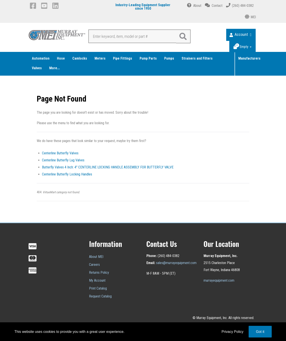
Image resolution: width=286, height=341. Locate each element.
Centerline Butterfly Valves (60, 153)
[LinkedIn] (56, 5)
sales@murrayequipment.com (176, 263)
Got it (260, 332)
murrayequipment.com (219, 280)
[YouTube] (45, 5)
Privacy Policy (233, 332)
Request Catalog (100, 296)
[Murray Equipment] (57, 36)
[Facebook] (34, 5)
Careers (94, 265)
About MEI (96, 257)
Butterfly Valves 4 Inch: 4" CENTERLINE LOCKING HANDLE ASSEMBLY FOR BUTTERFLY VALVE (107, 167)
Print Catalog (98, 288)
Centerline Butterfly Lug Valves (63, 160)
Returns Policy (99, 272)
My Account (97, 280)
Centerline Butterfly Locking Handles (67, 174)
